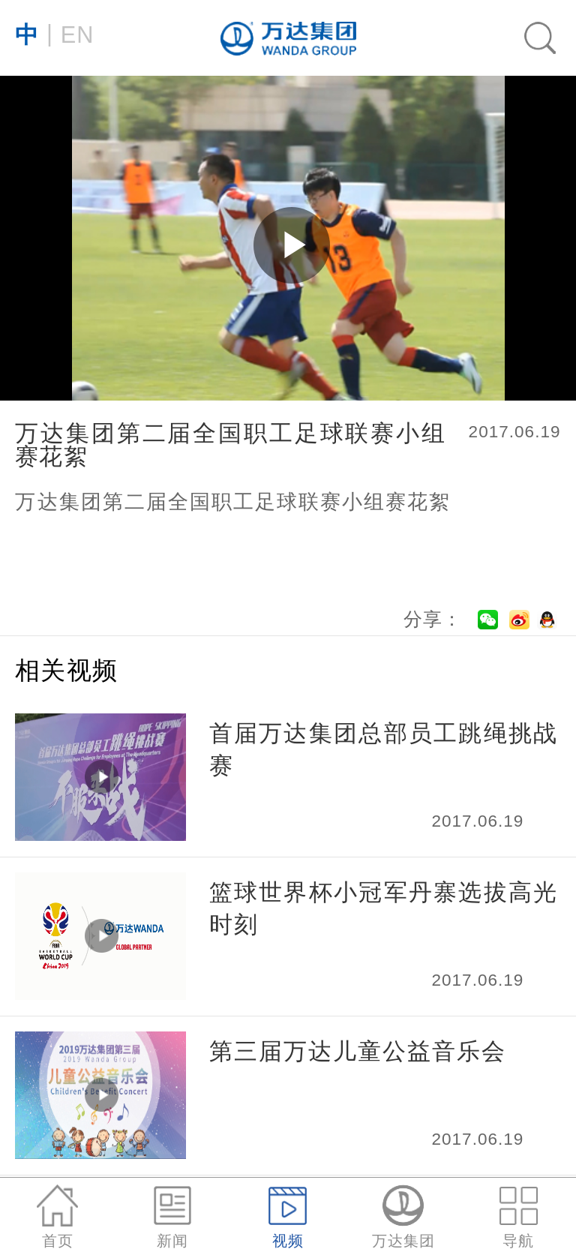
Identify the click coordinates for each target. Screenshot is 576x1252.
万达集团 (403, 1217)
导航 (518, 1217)
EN (54, 34)
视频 (287, 1217)
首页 (57, 1217)
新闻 (173, 1217)
